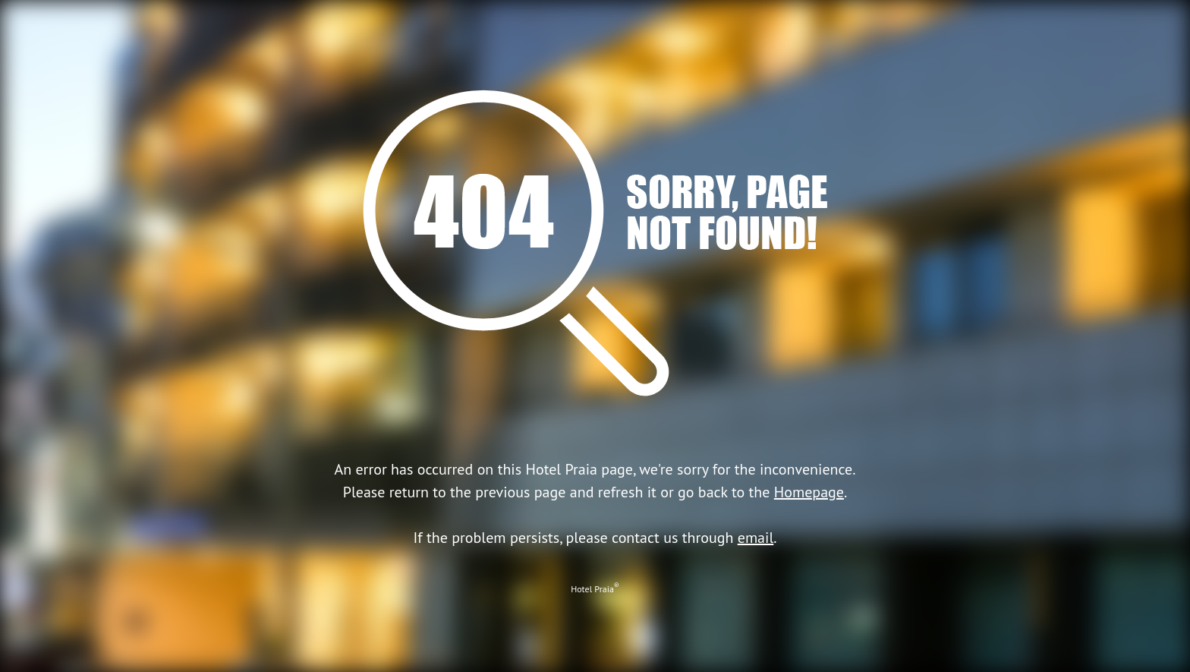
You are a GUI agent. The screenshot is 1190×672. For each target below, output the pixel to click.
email (756, 537)
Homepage (809, 492)
